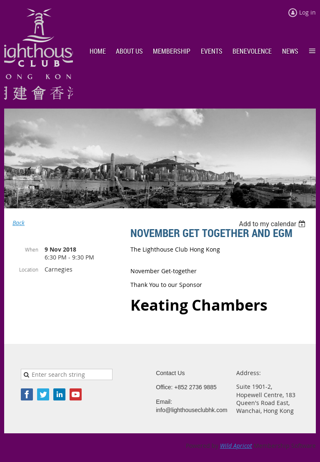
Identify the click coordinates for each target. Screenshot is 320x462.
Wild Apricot (236, 446)
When (31, 249)
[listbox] (273, 224)
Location (28, 269)
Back (18, 223)
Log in (307, 12)
